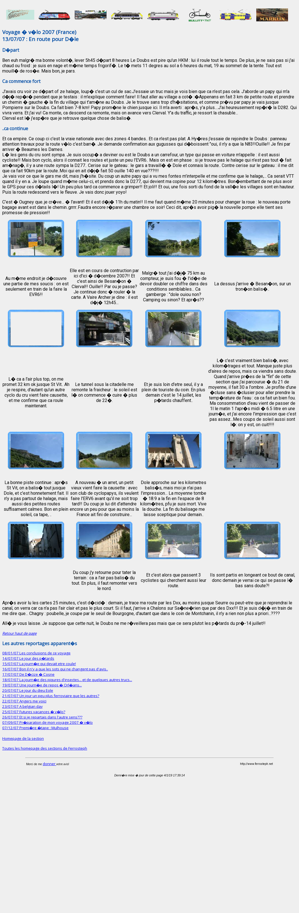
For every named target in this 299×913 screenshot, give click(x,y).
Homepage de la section (23, 738)
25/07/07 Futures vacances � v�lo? (33, 711)
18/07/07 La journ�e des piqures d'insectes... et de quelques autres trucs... (67, 679)
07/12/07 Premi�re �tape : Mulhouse (35, 727)
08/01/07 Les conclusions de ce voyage (36, 653)
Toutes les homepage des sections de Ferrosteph (44, 748)
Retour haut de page (19, 633)
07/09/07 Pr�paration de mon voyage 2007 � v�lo (47, 722)
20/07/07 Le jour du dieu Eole (27, 690)
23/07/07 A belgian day (22, 706)
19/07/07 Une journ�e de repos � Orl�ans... (42, 685)
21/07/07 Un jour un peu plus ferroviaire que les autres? (50, 695)
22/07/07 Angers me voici (24, 701)
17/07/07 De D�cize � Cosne (28, 674)
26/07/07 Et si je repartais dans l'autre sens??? (42, 717)
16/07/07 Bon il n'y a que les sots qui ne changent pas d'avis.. (55, 669)
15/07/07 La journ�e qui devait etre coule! (39, 663)
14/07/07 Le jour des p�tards (28, 658)
